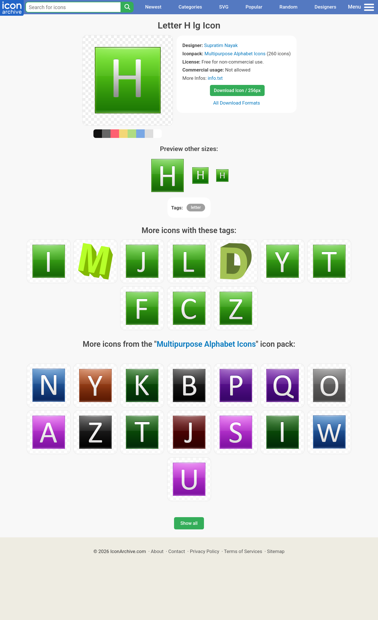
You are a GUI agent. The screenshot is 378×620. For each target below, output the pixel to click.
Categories (190, 7)
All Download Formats (236, 103)
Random (288, 7)
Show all (188, 523)
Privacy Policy (204, 551)
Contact (176, 551)
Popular (254, 7)
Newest (153, 7)
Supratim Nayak (221, 45)
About (157, 551)
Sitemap (276, 551)
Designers (325, 7)
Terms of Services (243, 551)
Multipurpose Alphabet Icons (235, 53)
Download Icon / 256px (237, 90)
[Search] (127, 7)
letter (196, 207)
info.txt (215, 78)
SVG (223, 7)
